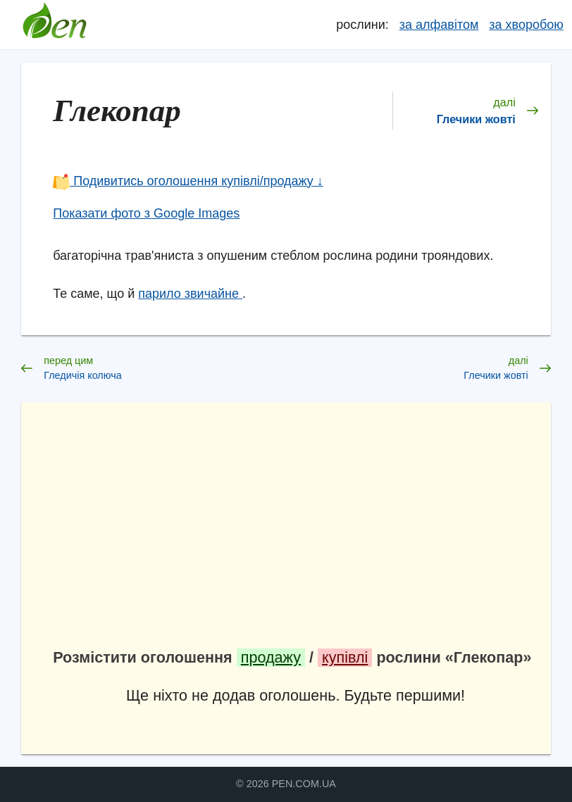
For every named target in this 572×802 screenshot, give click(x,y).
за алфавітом (439, 25)
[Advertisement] (295, 532)
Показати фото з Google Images (146, 213)
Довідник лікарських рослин (54, 24)
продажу (271, 657)
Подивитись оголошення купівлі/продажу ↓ (188, 181)
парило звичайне (190, 294)
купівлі (345, 657)
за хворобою (526, 25)
